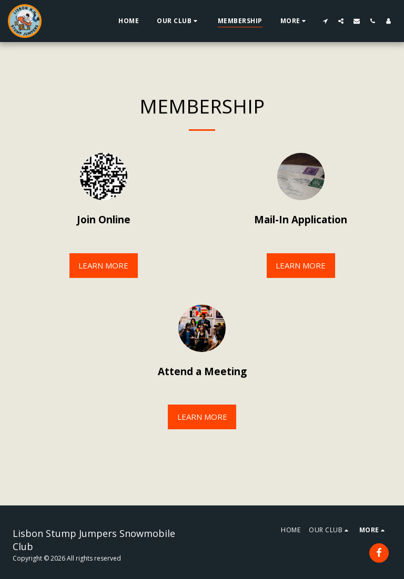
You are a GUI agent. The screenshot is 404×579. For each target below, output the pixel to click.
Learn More (103, 265)
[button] (178, 21)
